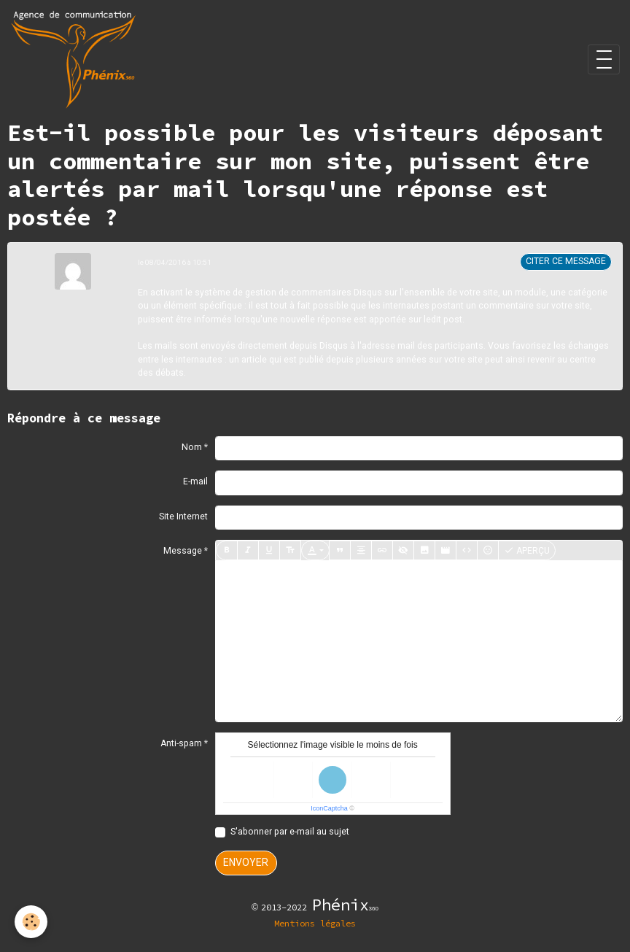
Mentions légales (315, 923)
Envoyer (245, 862)
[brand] (75, 59)
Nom (192, 447)
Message (182, 551)
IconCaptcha (329, 808)
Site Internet (183, 516)
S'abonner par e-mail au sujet (289, 832)
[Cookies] (31, 921)
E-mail (195, 481)
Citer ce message (566, 261)
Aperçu (527, 550)
